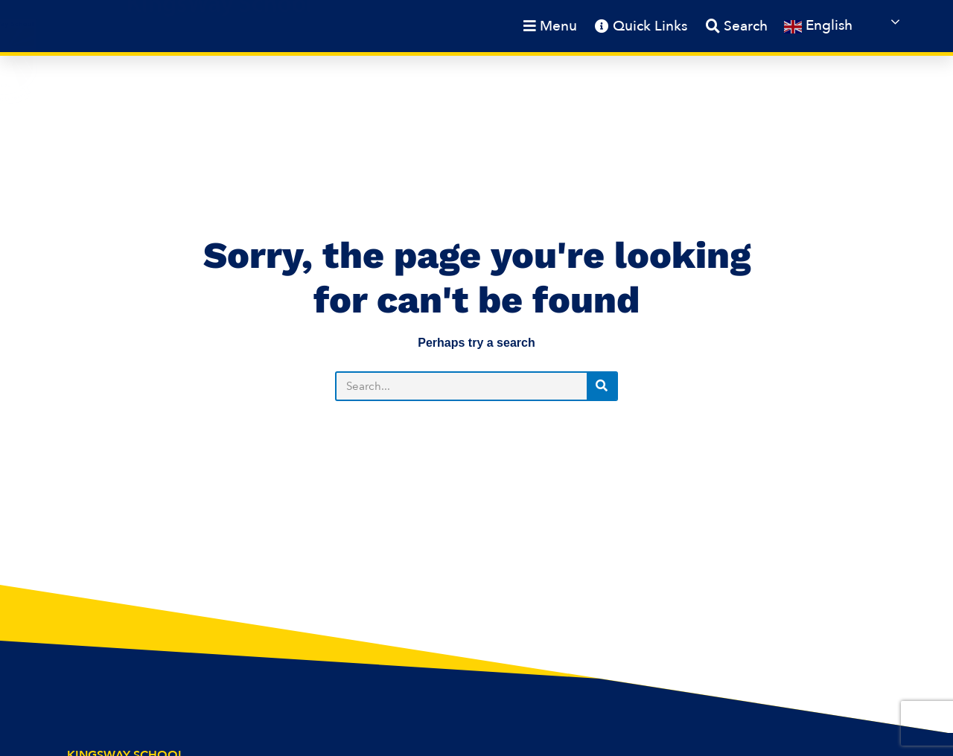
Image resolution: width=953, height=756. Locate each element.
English (818, 26)
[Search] (601, 386)
